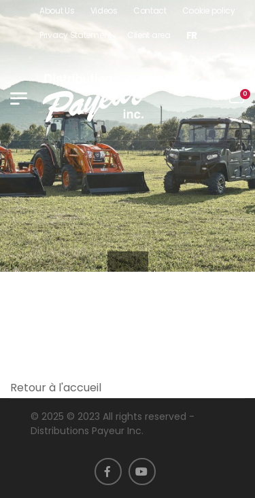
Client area (149, 35)
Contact (150, 10)
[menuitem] (191, 35)
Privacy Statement (75, 35)
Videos (104, 10)
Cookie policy (208, 10)
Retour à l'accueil (55, 387)
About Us (57, 10)
